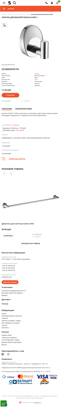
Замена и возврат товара (11, 321)
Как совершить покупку (10, 323)
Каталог (5, 332)
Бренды (4, 295)
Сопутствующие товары (11, 340)
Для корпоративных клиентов (38, 138)
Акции (4, 313)
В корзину (8, 236)
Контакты (5, 328)
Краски (4, 345)
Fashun (36, 74)
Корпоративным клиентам (12, 316)
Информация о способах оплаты (14, 138)
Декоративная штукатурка (11, 342)
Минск (15, 125)
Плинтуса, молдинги (9, 337)
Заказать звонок (10, 282)
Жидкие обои (7, 335)
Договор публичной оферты (12, 293)
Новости (5, 318)
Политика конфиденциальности (14, 291)
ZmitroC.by (37, 402)
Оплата (4, 325)
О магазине (7, 287)
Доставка (6, 300)
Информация (8, 310)
